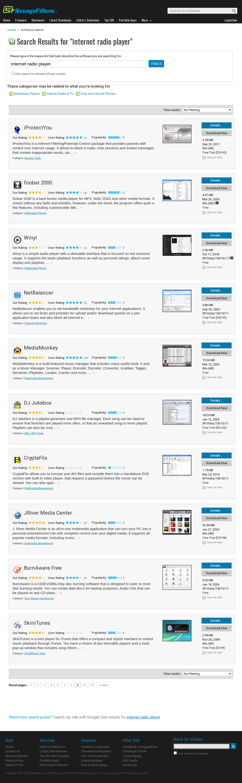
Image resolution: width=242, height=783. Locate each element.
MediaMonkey (41, 348)
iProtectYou (38, 128)
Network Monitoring (36, 323)
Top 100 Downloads (94, 756)
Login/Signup (132, 756)
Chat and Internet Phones (98, 93)
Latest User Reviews (53, 751)
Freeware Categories (95, 747)
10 (92, 685)
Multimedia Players (27, 93)
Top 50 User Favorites (54, 756)
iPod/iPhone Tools (35, 653)
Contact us (12, 751)
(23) (86, 357)
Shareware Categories (96, 751)
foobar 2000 (38, 183)
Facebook (130, 765)
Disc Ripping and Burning (39, 598)
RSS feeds (130, 760)
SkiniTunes (37, 623)
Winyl (30, 238)
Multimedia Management (39, 378)
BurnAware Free (43, 568)
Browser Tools (33, 158)
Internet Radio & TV (60, 93)
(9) (85, 192)
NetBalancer (38, 293)
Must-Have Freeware (54, 765)
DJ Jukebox (38, 403)
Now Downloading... (95, 765)
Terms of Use (14, 765)
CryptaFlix (35, 458)
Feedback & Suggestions (140, 747)
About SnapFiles (16, 756)
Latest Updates (91, 760)
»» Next (103, 685)
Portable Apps (49, 760)
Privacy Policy (14, 760)
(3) (85, 523)
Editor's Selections (52, 747)
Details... (216, 125)
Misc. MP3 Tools (34, 433)
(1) (85, 137)
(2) (85, 302)
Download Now (216, 133)
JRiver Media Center (48, 513)
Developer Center (134, 751)
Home (12, 30)
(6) (85, 578)
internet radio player (143, 717)
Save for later (214, 157)
